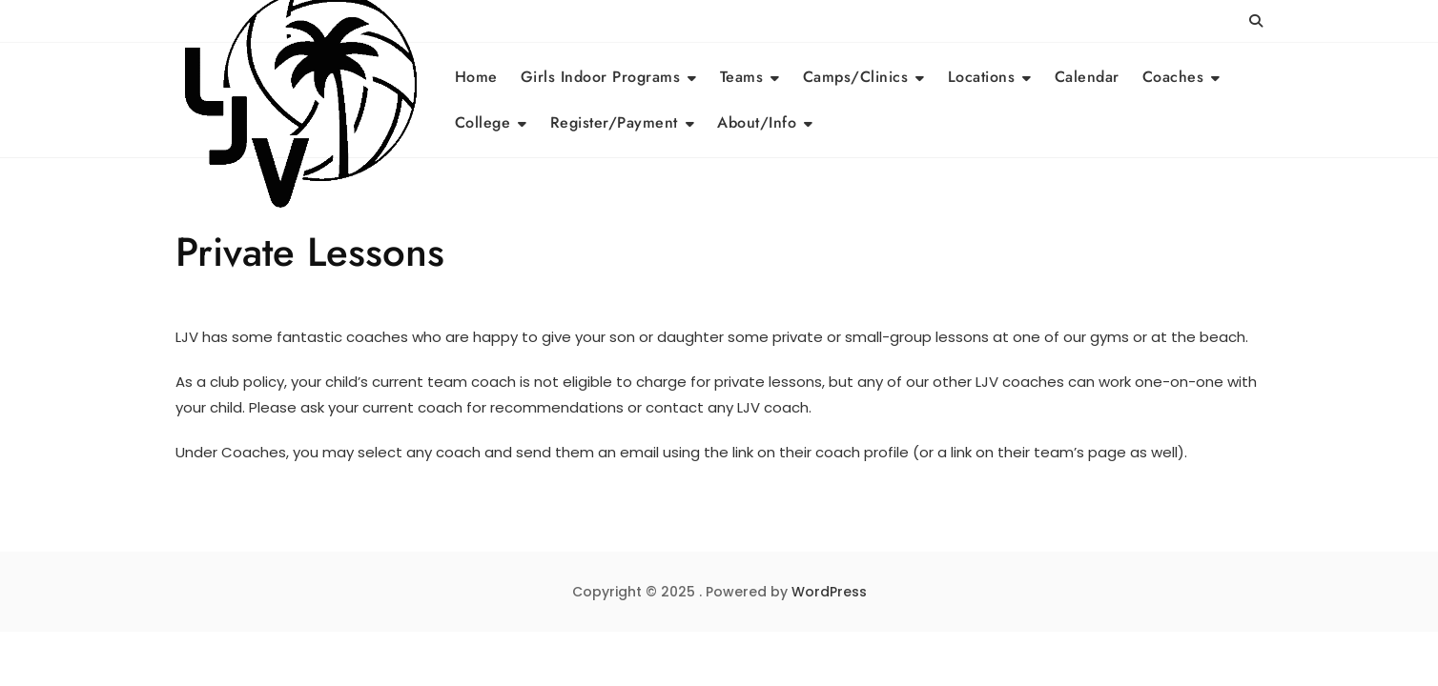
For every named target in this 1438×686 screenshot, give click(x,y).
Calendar (1087, 77)
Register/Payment (614, 122)
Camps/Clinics (856, 77)
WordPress (829, 591)
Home (476, 77)
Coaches (1173, 77)
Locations (982, 77)
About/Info (756, 122)
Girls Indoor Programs (601, 77)
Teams (742, 77)
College (483, 122)
